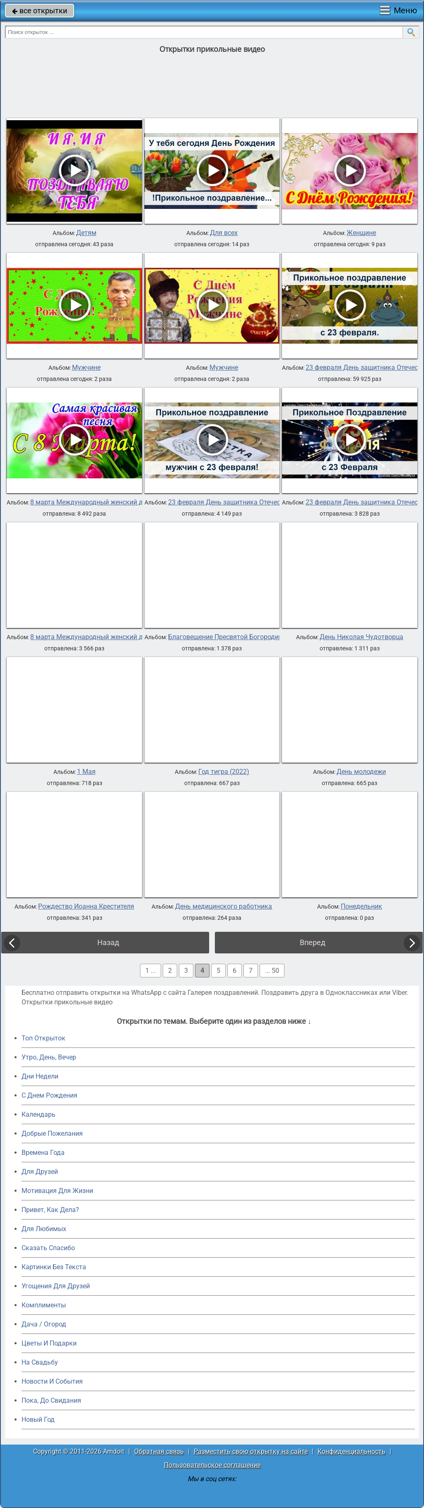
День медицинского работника (223, 906)
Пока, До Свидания (51, 1400)
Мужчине (86, 367)
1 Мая (86, 772)
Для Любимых (44, 1229)
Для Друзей (40, 1172)
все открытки (39, 10)
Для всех (224, 233)
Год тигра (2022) (223, 772)
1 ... (150, 971)
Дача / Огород (44, 1324)
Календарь (38, 1114)
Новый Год (38, 1419)
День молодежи (361, 772)
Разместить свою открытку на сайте (251, 1451)
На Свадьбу (40, 1362)
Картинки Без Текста (54, 1267)
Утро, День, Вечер (49, 1057)
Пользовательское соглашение (212, 1465)
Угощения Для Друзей (56, 1286)
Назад (108, 942)
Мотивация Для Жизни (57, 1191)
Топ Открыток (43, 1038)
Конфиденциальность (351, 1451)
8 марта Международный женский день (92, 502)
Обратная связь (159, 1451)
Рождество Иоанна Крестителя (86, 906)
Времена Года (43, 1152)
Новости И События (52, 1381)
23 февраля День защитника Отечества (229, 502)
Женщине (361, 233)
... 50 (272, 971)
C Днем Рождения (49, 1095)
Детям (86, 233)
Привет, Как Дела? (50, 1210)
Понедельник (361, 906)
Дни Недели (40, 1076)
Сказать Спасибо (48, 1248)
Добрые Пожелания (52, 1133)
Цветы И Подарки (49, 1343)
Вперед (312, 942)
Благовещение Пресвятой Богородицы (227, 637)
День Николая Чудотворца (361, 637)
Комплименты (44, 1305)
